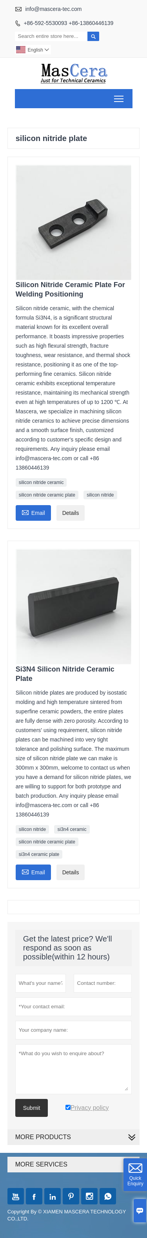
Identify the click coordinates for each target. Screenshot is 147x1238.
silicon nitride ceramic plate (47, 495)
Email (33, 512)
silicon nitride (100, 495)
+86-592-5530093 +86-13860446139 (68, 23)
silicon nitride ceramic (41, 482)
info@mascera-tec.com (53, 9)
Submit (31, 1108)
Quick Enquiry (135, 1180)
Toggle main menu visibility (119, 96)
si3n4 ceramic (71, 829)
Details (70, 513)
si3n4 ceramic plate (39, 854)
